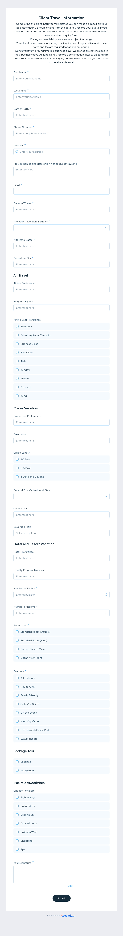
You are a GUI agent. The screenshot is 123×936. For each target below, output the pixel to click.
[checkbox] (61, 327)
